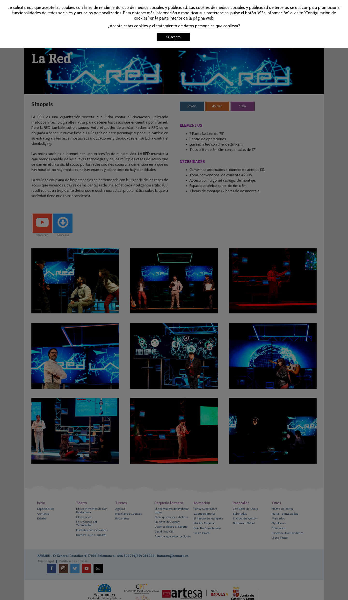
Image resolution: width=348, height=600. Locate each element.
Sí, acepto (173, 37)
